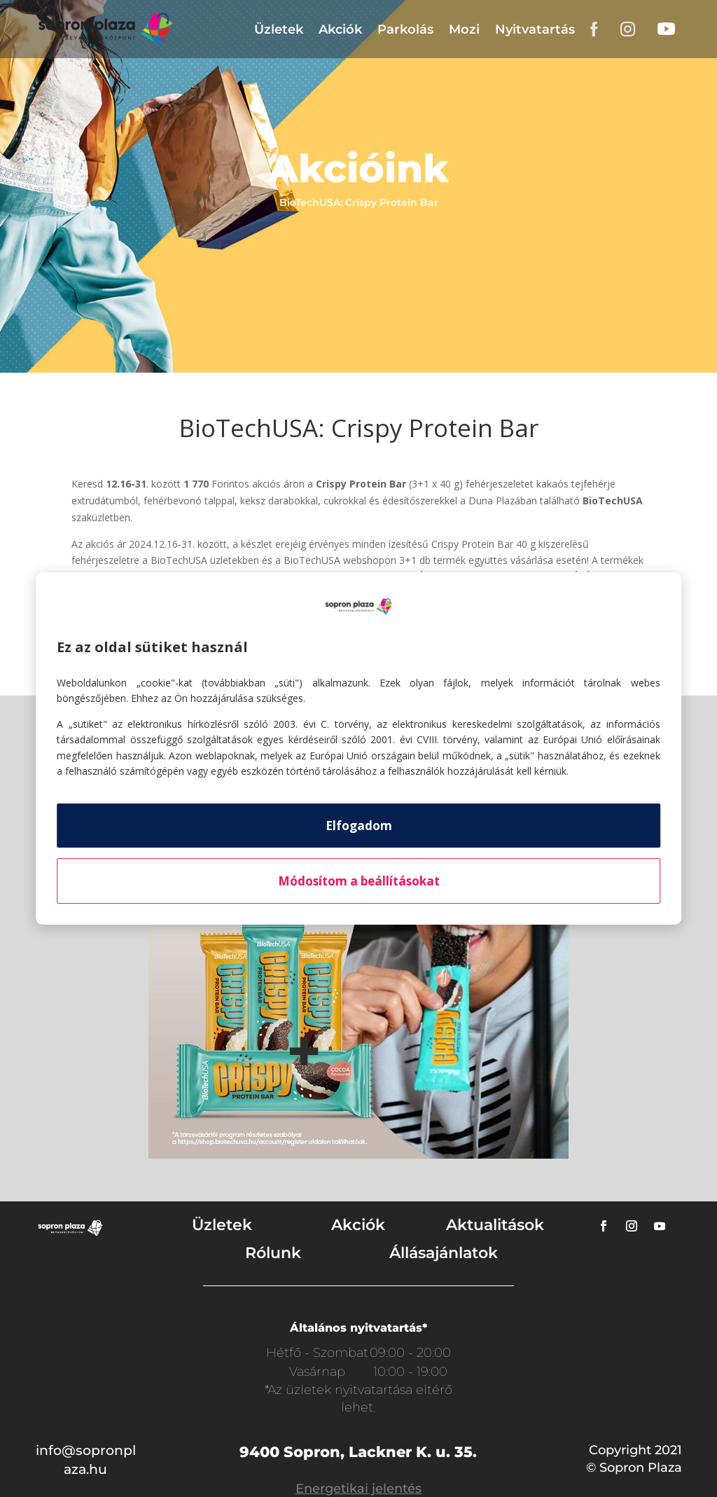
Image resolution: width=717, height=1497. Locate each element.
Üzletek (278, 29)
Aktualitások (495, 1224)
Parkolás (405, 29)
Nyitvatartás (535, 29)
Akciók (340, 29)
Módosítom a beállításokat (359, 881)
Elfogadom (359, 826)
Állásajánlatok (443, 1252)
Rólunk (273, 1252)
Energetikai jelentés (358, 1488)
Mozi (464, 29)
